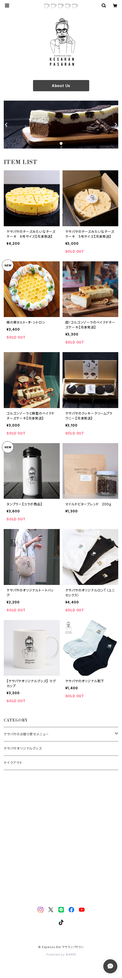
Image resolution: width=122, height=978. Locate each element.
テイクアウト (13, 763)
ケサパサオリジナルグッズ (23, 748)
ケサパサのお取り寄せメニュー (26, 734)
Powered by (61, 954)
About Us (61, 85)
